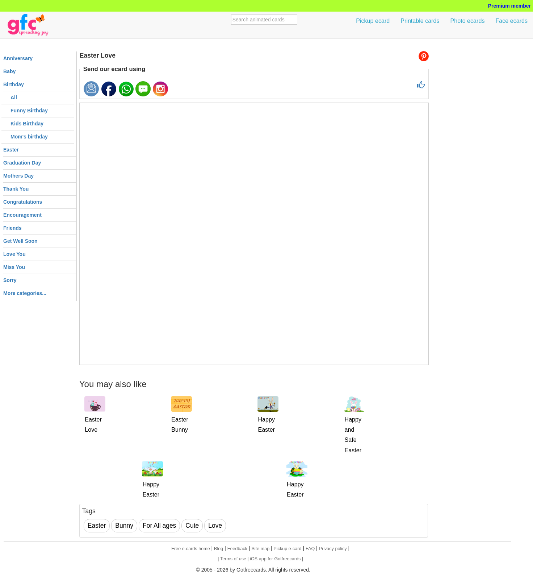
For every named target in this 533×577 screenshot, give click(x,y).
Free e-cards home (190, 548)
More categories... (24, 293)
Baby (9, 71)
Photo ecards (467, 20)
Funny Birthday (29, 110)
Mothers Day (18, 176)
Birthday (13, 84)
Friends (12, 228)
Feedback (237, 548)
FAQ (310, 548)
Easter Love (98, 55)
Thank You (16, 189)
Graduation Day (22, 163)
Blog (218, 548)
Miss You (14, 267)
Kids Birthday (27, 123)
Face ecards (511, 20)
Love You (14, 254)
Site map (260, 548)
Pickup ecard (373, 20)
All (14, 97)
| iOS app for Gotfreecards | (275, 558)
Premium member (509, 6)
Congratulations (22, 202)
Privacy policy (333, 548)
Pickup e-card (288, 548)
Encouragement (22, 215)
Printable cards (419, 20)
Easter (11, 150)
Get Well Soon (20, 241)
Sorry (10, 280)
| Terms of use (232, 558)
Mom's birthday (29, 137)
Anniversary (18, 58)
